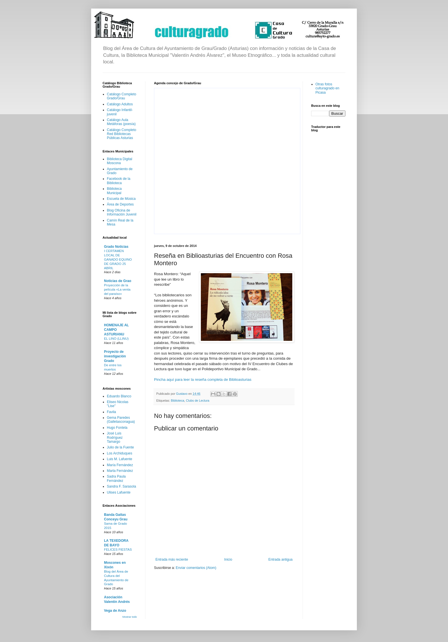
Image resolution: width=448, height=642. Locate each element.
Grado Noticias (116, 247)
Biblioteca (177, 400)
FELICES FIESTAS (118, 549)
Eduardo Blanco (119, 396)
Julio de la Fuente (120, 447)
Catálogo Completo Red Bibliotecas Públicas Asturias (121, 134)
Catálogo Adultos (120, 104)
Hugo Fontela (117, 428)
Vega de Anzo (115, 611)
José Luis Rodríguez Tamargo (115, 437)
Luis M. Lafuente (119, 459)
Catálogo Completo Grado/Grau (121, 96)
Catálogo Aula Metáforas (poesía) (121, 122)
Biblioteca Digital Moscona (119, 161)
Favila (111, 412)
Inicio (228, 560)
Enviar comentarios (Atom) (196, 568)
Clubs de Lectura (197, 400)
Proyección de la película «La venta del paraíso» (117, 289)
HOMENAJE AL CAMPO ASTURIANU (116, 329)
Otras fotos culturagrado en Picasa (327, 88)
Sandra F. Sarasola (121, 486)
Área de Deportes (120, 204)
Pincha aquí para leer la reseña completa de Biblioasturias (202, 379)
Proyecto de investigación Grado (115, 356)
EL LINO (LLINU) (116, 338)
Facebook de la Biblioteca (118, 181)
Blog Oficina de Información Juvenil (121, 212)
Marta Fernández (120, 471)
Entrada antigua (280, 560)
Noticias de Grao (117, 281)
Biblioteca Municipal (114, 191)
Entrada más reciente (171, 560)
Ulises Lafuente (119, 492)
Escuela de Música (121, 199)
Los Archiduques (119, 453)
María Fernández (120, 465)
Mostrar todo (129, 616)
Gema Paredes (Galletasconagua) (121, 420)
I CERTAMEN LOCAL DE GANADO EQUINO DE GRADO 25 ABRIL (118, 259)
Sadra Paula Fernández (116, 478)
